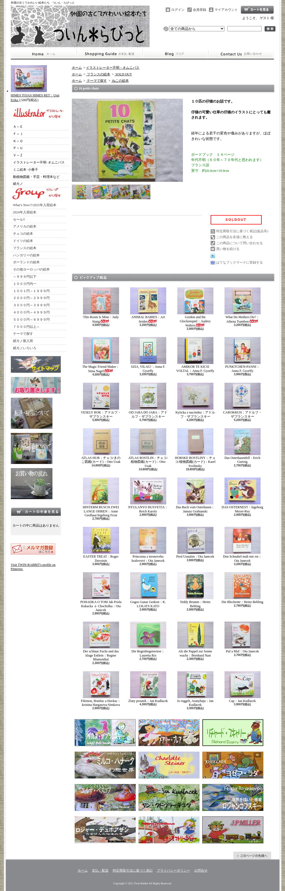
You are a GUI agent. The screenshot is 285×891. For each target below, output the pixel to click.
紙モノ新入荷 (23, 341)
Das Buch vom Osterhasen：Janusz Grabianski (195, 495)
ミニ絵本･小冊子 (25, 170)
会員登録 (199, 10)
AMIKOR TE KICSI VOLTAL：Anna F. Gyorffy (195, 354)
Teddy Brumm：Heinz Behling (195, 590)
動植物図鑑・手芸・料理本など (36, 177)
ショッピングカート (257, 10)
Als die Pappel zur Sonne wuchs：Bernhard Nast (195, 639)
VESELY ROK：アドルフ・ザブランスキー (101, 400)
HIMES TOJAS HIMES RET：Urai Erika (35, 95)
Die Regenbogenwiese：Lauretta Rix (148, 639)
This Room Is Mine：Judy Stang (101, 305)
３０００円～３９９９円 (31, 305)
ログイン (178, 10)
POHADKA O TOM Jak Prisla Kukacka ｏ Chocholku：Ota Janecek (100, 592)
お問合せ (241, 54)
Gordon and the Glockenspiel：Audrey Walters (195, 307)
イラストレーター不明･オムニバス (39, 162)
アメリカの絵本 (24, 226)
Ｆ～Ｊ (18, 134)
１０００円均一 (24, 284)
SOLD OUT (123, 74)
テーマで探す (23, 334)
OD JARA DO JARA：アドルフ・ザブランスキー (148, 400)
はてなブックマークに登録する (239, 262)
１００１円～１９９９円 (31, 291)
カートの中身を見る (36, 511)
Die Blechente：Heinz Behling (242, 588)
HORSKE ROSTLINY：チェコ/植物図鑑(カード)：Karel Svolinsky (195, 448)
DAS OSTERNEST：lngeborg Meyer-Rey (242, 495)
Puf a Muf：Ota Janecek (243, 637)
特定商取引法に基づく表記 (133, 870)
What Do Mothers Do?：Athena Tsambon (243, 305)
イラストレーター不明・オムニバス (112, 68)
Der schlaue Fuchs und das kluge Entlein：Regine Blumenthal (101, 641)
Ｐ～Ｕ (18, 148)
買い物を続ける (227, 249)
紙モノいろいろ (24, 348)
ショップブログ (175, 54)
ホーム (44, 54)
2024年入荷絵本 (24, 212)
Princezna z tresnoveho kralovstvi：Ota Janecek (148, 544)
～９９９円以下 (24, 277)
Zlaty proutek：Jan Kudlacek (148, 687)
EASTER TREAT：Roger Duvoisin (101, 544)
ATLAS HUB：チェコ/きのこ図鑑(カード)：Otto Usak (100, 446)
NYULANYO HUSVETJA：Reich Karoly (148, 495)
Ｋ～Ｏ (18, 141)
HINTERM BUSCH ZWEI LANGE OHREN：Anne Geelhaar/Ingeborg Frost (101, 497)
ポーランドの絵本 (26, 262)
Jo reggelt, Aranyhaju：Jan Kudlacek (195, 689)
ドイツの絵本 (23, 241)
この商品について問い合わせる (239, 243)
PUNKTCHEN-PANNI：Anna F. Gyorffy (243, 354)
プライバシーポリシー (173, 870)
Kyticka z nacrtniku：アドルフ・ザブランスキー (195, 400)
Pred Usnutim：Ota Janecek (195, 542)
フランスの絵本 (24, 248)
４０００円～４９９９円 (31, 312)
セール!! (19, 219)
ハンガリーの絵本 (26, 255)
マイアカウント (226, 10)
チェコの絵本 (23, 234)
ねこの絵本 (120, 81)
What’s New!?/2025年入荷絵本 (34, 205)
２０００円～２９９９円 (31, 298)
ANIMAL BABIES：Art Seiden (148, 305)
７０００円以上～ (26, 327)
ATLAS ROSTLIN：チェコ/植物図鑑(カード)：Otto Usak (148, 448)
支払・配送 (100, 870)
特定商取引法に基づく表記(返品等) (242, 231)
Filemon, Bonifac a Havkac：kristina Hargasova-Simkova (101, 689)
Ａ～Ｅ (18, 127)
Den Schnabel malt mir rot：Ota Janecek (242, 544)
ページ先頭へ (252, 855)
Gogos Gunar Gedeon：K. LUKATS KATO (148, 590)
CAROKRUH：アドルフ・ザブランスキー (242, 400)
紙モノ (18, 184)
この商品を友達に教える (234, 237)
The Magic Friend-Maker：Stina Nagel (101, 355)
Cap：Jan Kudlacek (243, 687)
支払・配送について (109, 54)
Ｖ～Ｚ (18, 155)
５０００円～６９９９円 (31, 319)
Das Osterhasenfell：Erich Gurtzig (243, 446)
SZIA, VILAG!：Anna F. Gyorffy (148, 354)
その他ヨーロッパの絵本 (31, 269)
